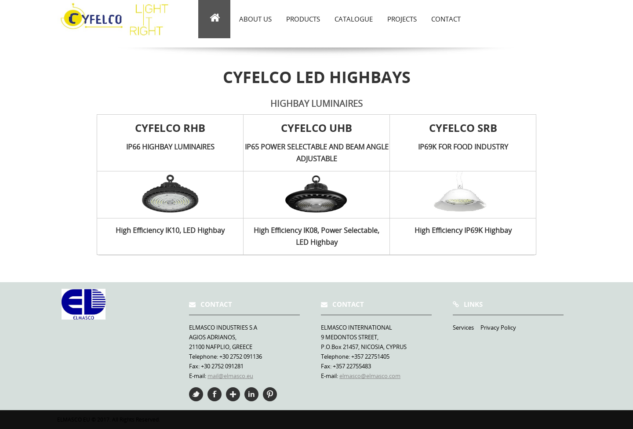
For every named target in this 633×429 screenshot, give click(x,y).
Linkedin (251, 394)
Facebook (214, 394)
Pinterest (270, 394)
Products (303, 19)
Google (233, 394)
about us (255, 19)
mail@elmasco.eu (230, 376)
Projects (402, 19)
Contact (446, 19)
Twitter (196, 394)
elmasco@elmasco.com (369, 376)
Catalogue (354, 19)
